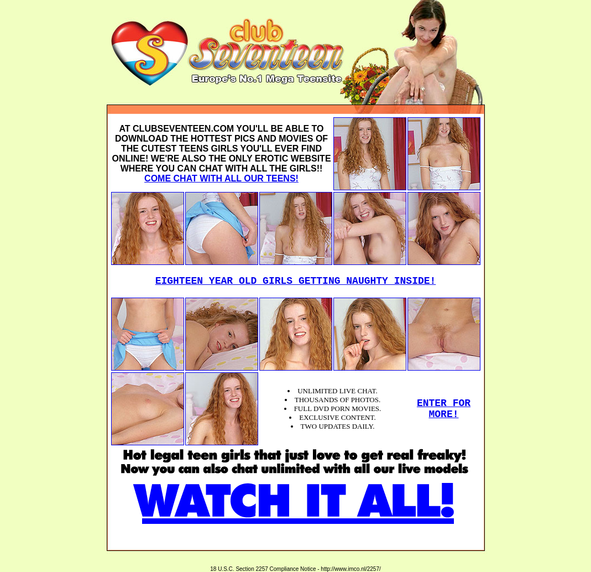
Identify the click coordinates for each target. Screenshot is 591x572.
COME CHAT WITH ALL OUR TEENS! (221, 178)
